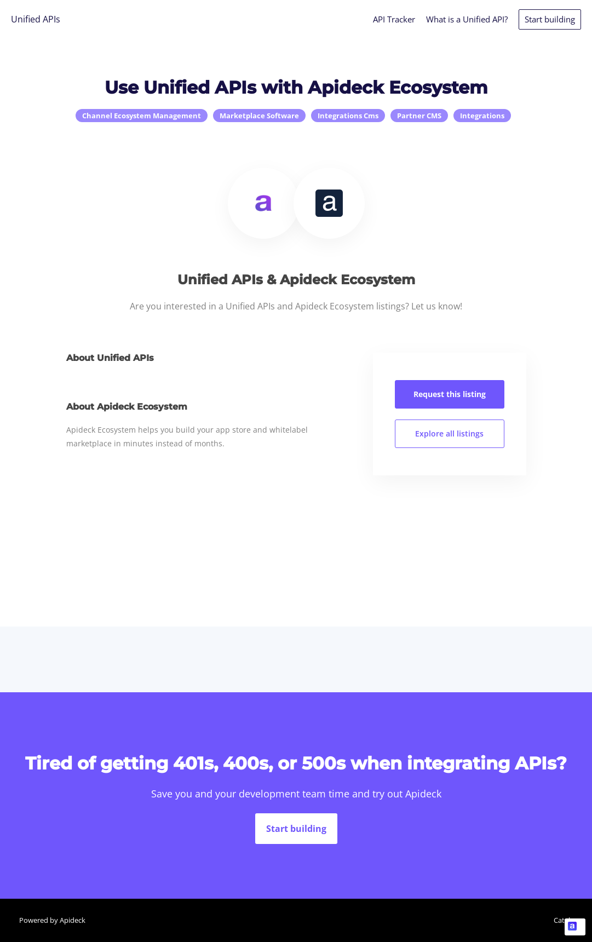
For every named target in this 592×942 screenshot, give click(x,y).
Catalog (566, 920)
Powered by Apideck (52, 920)
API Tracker (394, 19)
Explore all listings (449, 433)
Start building (550, 19)
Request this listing (449, 394)
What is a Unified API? (467, 19)
